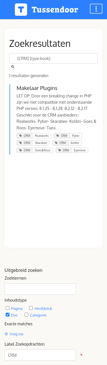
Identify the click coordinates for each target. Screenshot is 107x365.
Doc (12, 314)
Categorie (35, 314)
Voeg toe (14, 334)
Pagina (14, 308)
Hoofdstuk (40, 308)
